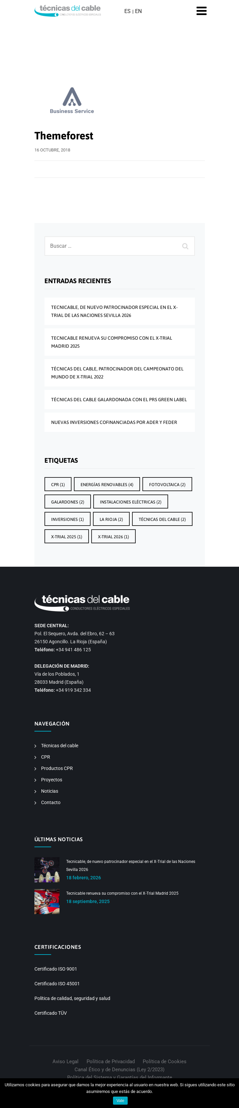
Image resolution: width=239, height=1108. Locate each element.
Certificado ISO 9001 (55, 969)
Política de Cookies (165, 1062)
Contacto (51, 802)
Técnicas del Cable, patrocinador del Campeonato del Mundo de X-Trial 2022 (117, 372)
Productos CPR (57, 768)
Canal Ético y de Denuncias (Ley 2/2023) (119, 1070)
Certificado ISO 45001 (57, 983)
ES (127, 11)
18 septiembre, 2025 (88, 901)
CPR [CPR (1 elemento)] (58, 484)
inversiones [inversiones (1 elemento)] (67, 519)
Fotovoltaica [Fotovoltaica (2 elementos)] (167, 484)
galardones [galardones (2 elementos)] (67, 502)
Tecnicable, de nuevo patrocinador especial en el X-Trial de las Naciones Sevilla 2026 (114, 311)
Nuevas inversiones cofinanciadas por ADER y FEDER (114, 422)
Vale (120, 1100)
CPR (45, 757)
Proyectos (51, 779)
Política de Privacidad (111, 1062)
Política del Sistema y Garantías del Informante (119, 1078)
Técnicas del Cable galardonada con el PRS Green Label (119, 399)
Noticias (49, 791)
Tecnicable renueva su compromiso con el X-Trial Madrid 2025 (111, 342)
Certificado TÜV (50, 1013)
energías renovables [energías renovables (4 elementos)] (107, 484)
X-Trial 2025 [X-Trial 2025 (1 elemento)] (66, 536)
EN (138, 11)
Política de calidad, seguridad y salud (72, 998)
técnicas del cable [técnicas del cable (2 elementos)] (162, 519)
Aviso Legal (65, 1062)
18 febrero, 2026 (83, 877)
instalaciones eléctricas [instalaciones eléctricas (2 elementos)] (130, 502)
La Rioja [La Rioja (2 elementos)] (111, 519)
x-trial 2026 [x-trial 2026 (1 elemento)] (113, 536)
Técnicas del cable (59, 745)
